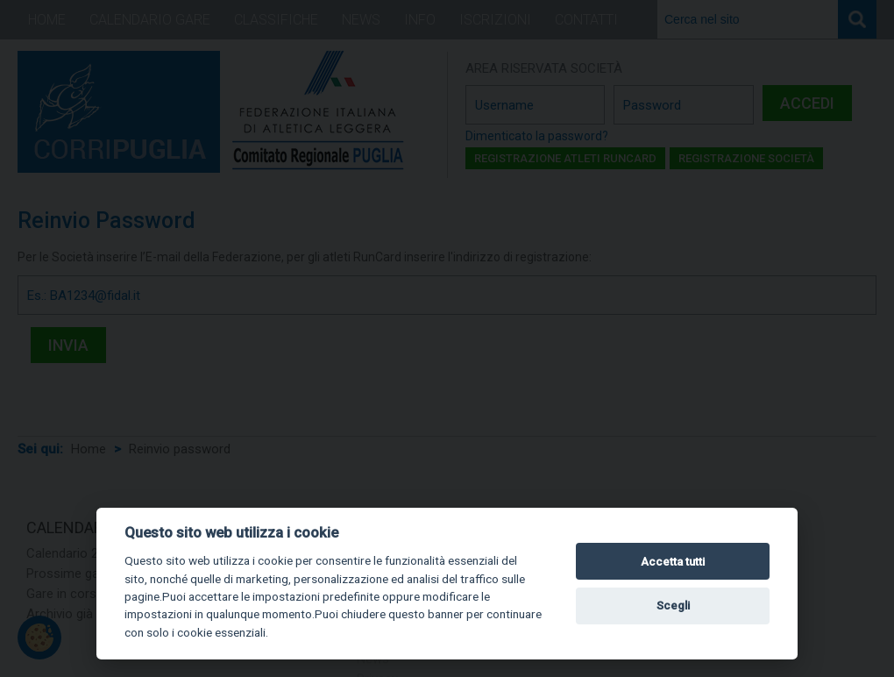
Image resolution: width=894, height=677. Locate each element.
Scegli (673, 605)
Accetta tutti (673, 561)
